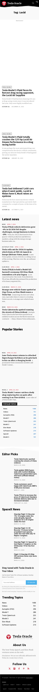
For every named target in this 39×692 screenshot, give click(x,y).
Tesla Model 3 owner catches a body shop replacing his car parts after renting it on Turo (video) (18, 395)
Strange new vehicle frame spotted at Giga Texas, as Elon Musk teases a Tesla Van (19, 292)
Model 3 (5, 390)
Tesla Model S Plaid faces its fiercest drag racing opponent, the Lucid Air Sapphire (18, 93)
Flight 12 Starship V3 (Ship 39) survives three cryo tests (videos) (25, 556)
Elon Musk (6, 185)
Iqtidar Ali (6, 106)
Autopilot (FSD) (7, 247)
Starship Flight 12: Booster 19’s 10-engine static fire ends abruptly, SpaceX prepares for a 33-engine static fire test (24, 518)
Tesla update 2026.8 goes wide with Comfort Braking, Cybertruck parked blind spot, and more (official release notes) (25, 474)
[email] (14, 582)
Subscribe (31, 582)
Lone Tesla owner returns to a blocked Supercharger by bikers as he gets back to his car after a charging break (19, 357)
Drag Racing (7, 87)
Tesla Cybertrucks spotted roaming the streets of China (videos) (25, 461)
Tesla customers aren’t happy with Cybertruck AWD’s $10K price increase (25, 486)
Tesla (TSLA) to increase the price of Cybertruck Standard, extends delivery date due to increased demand (25, 498)
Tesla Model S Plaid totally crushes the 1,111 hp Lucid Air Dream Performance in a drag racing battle (17, 141)
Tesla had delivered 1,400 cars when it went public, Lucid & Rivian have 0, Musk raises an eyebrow (18, 192)
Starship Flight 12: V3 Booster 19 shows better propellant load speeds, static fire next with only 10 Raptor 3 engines (24, 531)
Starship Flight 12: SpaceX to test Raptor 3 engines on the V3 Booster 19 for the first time (25, 545)
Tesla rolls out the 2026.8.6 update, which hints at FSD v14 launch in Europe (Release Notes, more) (17, 252)
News (4, 224)
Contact (4, 682)
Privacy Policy (29, 677)
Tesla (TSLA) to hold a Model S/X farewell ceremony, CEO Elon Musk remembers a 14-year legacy (17, 272)
